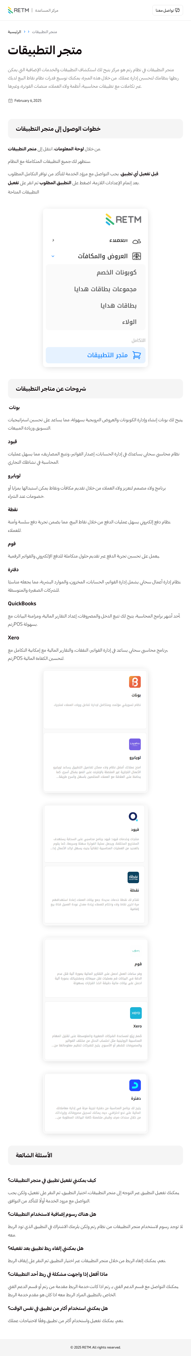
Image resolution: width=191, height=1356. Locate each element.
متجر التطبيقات (44, 31)
